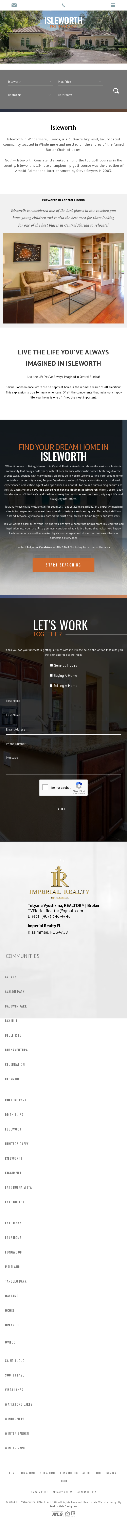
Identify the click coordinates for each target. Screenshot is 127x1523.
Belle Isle (13, 1035)
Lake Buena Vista (18, 1188)
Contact (112, 1473)
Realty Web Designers (63, 1506)
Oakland (11, 1296)
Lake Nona (13, 1238)
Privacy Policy (63, 1492)
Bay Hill (11, 1021)
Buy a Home (27, 1473)
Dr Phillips (14, 1115)
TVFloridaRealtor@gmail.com (55, 910)
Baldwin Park (16, 1006)
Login (63, 1481)
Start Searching (63, 578)
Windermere (15, 1419)
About (87, 1473)
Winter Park (15, 1448)
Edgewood (13, 1129)
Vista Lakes (14, 1390)
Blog (98, 1473)
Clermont (13, 1079)
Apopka (11, 977)
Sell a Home (47, 1473)
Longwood (13, 1252)
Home (12, 1473)
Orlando (12, 1325)
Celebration (15, 1065)
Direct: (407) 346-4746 (49, 916)
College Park (15, 1100)
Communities (69, 1473)
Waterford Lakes (19, 1404)
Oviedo (10, 1342)
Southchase (14, 1375)
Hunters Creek (17, 1144)
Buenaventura (16, 1050)
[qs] (80, 82)
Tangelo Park (16, 1281)
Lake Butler (14, 1202)
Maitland (12, 1267)
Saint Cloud (15, 1361)
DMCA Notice (39, 1492)
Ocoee (10, 1311)
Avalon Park (15, 992)
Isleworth (13, 1158)
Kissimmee (13, 1173)
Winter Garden (17, 1434)
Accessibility (86, 1492)
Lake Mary (13, 1223)
